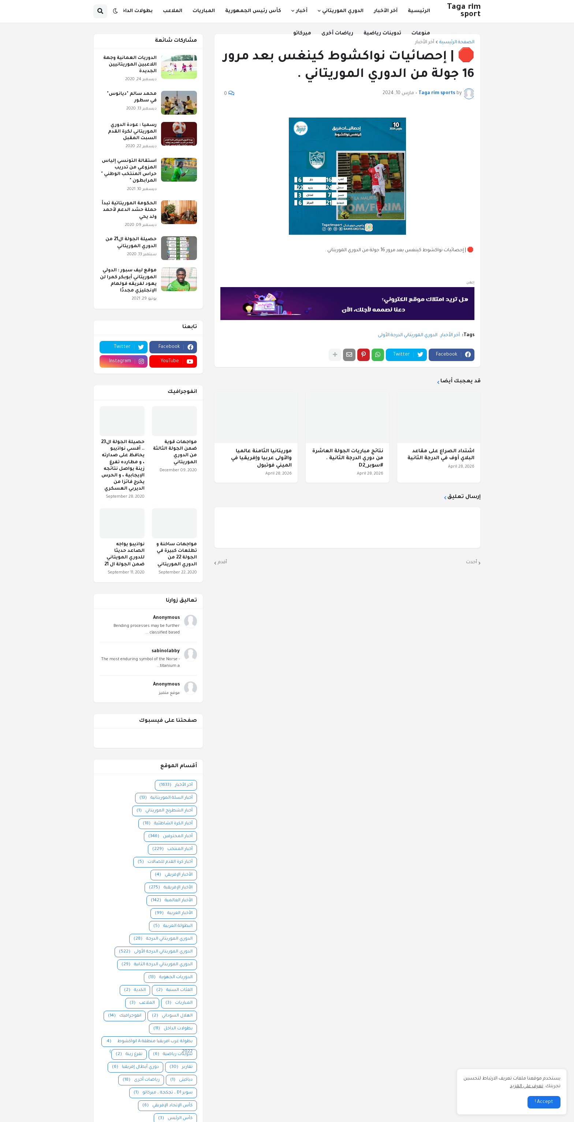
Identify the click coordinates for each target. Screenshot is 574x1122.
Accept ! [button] (544, 1102)
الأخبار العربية (174, 913)
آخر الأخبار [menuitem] (386, 11)
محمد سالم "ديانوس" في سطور (132, 97)
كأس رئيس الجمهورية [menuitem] (253, 11)
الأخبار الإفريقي (174, 875)
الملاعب (142, 1003)
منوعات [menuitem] (420, 33)
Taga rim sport (464, 11)
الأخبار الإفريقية (171, 888)
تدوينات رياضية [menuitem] (382, 33)
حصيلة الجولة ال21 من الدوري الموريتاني (131, 243)
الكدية (135, 990)
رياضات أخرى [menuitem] (337, 33)
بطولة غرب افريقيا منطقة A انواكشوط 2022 (149, 1042)
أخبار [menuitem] (302, 11)
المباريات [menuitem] (204, 11)
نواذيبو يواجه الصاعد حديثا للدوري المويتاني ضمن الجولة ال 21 (124, 554)
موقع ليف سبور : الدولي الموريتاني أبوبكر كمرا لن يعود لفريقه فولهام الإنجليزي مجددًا (128, 280)
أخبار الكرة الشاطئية (168, 824)
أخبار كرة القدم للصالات (165, 862)
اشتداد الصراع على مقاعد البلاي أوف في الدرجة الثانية (440, 455)
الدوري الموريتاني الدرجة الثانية (157, 965)
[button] (115, 11)
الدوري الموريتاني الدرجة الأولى (407, 335)
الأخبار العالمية (172, 901)
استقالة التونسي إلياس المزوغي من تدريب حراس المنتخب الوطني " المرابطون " (129, 171)
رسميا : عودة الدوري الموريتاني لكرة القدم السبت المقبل (132, 132)
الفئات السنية (174, 990)
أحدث (471, 562)
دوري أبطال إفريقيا (135, 1067)
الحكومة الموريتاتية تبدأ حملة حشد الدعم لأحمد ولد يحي (129, 210)
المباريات (179, 1003)
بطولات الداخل (173, 1029)
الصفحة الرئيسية (456, 42)
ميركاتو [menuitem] (302, 33)
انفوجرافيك (124, 1016)
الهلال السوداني (172, 1016)
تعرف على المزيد (526, 1086)
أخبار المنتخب (172, 849)
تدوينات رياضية (173, 1054)
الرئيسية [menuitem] (419, 11)
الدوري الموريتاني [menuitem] (343, 11)
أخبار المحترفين (170, 837)
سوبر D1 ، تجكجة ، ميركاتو (163, 1093)
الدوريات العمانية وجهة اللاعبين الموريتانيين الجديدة (130, 65)
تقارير (181, 1067)
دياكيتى (181, 1080)
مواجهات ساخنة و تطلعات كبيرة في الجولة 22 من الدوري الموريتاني (176, 554)
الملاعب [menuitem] (172, 11)
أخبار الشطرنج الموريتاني (165, 811)
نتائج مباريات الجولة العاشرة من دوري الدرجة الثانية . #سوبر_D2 (347, 458)
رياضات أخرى (141, 1080)
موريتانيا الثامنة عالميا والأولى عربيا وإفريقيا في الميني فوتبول (261, 458)
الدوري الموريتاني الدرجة (163, 939)
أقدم (222, 562)
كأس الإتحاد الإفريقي (167, 1106)
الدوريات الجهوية (170, 977)
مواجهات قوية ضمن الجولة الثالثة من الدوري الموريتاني (175, 452)
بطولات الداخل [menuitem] (135, 11)
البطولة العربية (173, 926)
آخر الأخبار (450, 335)
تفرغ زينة (129, 1054)
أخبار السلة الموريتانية (166, 798)
